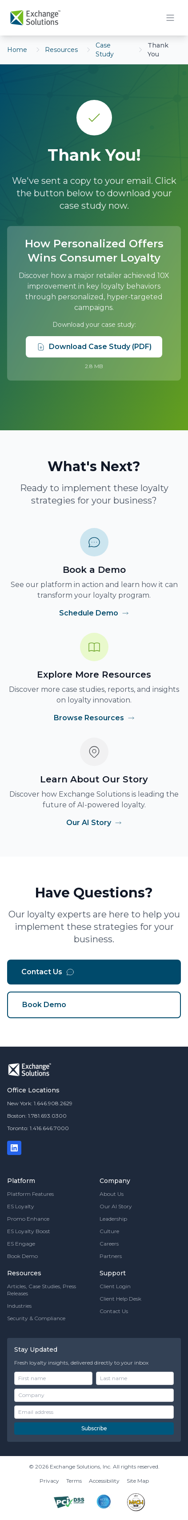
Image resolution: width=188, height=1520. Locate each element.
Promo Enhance (28, 1218)
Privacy (49, 1480)
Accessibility (104, 1480)
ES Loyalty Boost (28, 1231)
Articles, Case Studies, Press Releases (41, 1290)
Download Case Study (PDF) (94, 346)
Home (17, 50)
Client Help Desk (120, 1298)
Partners (111, 1256)
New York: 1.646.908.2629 (39, 1103)
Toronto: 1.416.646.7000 (38, 1128)
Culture (109, 1231)
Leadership (113, 1218)
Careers (109, 1243)
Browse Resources (94, 718)
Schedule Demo (94, 613)
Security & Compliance (36, 1318)
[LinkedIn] (14, 1148)
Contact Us (48, 972)
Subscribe (94, 1428)
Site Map (138, 1480)
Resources (61, 50)
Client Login (115, 1286)
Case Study (105, 49)
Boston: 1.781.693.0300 (37, 1115)
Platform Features (30, 1194)
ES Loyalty (20, 1206)
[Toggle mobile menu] (170, 17)
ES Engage (21, 1243)
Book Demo (44, 1004)
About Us (112, 1194)
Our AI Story (94, 822)
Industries (19, 1305)
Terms (74, 1480)
